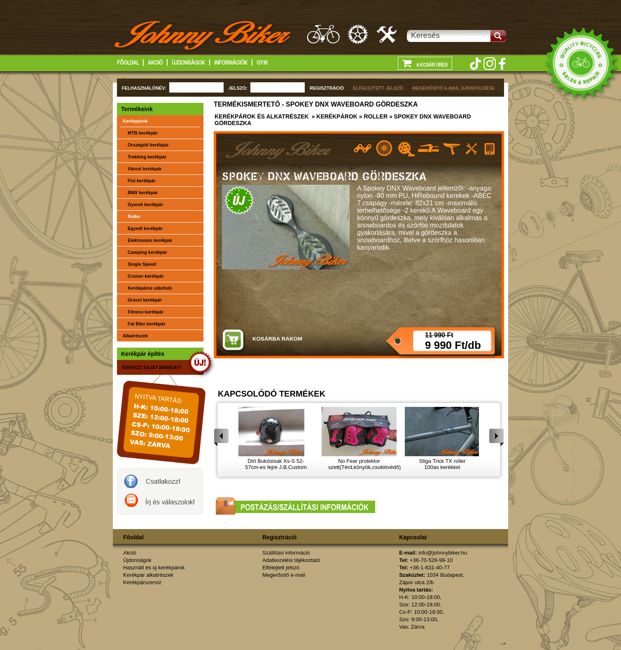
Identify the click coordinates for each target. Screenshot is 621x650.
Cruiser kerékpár (145, 276)
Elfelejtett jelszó (280, 567)
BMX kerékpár (143, 192)
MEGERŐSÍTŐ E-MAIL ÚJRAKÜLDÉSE (453, 88)
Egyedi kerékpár (145, 228)
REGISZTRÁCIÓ (327, 88)
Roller (134, 216)
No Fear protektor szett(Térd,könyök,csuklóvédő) (364, 464)
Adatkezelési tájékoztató (291, 560)
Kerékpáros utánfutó (150, 288)
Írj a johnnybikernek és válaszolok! (160, 502)
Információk (230, 62)
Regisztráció (279, 537)
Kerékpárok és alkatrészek (262, 116)
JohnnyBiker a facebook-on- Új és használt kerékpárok (160, 479)
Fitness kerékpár (145, 311)
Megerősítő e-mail (283, 575)
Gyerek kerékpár (145, 204)
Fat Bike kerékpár (147, 323)
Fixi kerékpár (142, 180)
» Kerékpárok (333, 116)
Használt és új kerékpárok (154, 567)
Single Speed (142, 264)
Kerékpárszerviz (387, 34)
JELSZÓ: (238, 88)
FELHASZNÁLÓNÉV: (144, 88)
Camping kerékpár (147, 252)
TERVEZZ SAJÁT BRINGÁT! (151, 367)
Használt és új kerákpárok (323, 34)
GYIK (262, 62)
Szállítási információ (286, 553)
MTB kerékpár (143, 132)
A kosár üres (425, 63)
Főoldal (128, 62)
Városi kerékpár (145, 168)
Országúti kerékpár (148, 144)
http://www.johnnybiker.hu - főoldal (203, 36)
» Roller (372, 116)
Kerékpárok (135, 120)
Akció (155, 62)
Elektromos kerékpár (150, 240)
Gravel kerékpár (145, 299)
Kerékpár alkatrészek (358, 34)
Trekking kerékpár (147, 156)
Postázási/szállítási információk (295, 506)
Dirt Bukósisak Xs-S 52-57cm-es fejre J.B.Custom (276, 464)
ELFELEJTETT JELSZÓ (378, 88)
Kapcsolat (413, 537)
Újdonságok (188, 62)
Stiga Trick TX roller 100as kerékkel (442, 464)
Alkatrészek (135, 335)
